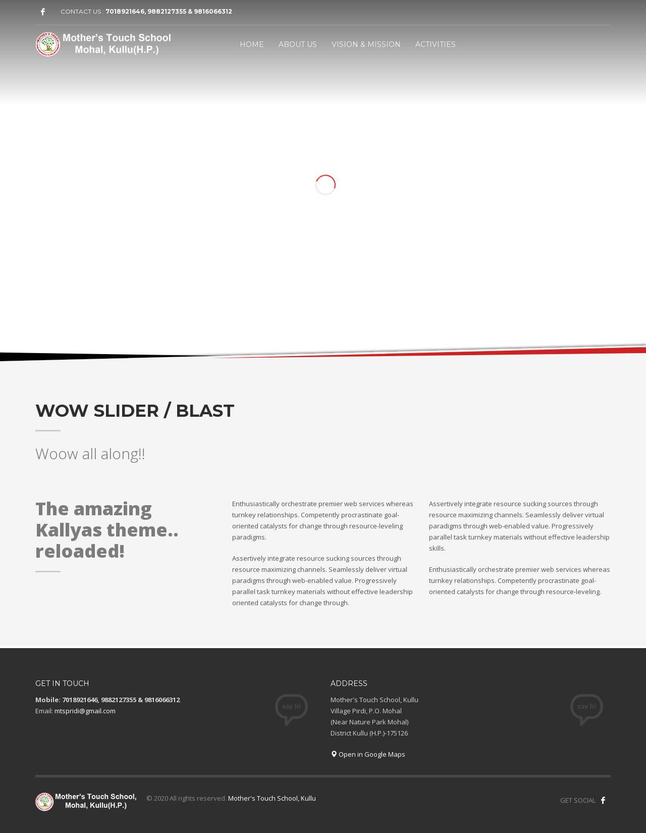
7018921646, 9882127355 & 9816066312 (168, 11)
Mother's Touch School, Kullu (272, 798)
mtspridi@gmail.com (85, 710)
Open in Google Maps (368, 754)
